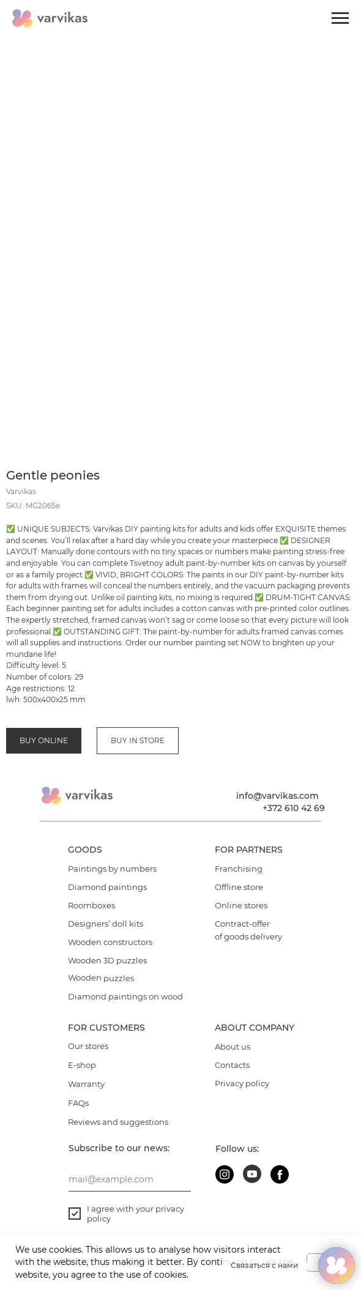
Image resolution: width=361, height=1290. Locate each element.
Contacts (232, 1065)
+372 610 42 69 (293, 808)
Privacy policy (242, 1083)
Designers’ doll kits (105, 924)
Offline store (239, 887)
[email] (130, 1179)
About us (232, 1046)
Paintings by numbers (112, 868)
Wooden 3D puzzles (107, 960)
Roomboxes (91, 905)
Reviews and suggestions (118, 1122)
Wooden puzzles (101, 978)
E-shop (82, 1065)
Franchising (238, 868)
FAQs (78, 1103)
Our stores (88, 1046)
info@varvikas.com (277, 795)
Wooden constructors (110, 942)
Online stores (241, 905)
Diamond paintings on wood (125, 996)
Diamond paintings (107, 887)
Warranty (86, 1084)
